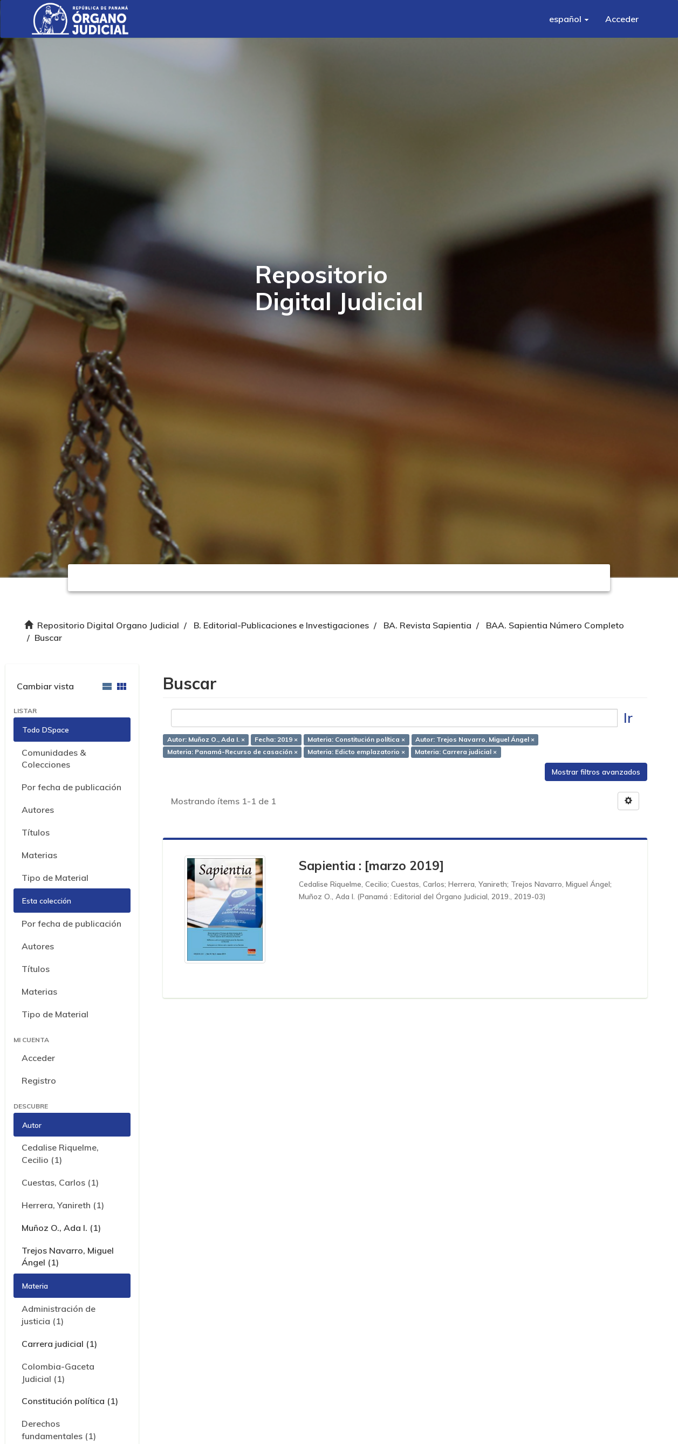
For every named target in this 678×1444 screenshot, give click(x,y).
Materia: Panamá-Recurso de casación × (232, 752)
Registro (39, 1080)
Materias (39, 855)
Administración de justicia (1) (58, 1314)
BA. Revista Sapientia (427, 625)
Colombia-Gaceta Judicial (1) (58, 1372)
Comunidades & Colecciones (54, 758)
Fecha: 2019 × (276, 739)
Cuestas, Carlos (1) (60, 1182)
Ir (628, 717)
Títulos (36, 832)
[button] (569, 19)
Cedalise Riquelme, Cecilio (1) (60, 1153)
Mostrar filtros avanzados (596, 772)
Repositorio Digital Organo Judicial (108, 625)
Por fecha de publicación (71, 787)
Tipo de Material (55, 877)
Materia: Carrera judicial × (456, 752)
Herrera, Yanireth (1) (63, 1205)
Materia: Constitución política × (356, 739)
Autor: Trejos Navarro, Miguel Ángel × (475, 739)
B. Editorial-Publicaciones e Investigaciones (281, 625)
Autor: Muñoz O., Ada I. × (206, 739)
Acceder (38, 1057)
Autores (38, 809)
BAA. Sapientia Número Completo (555, 625)
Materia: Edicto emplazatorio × (356, 752)
